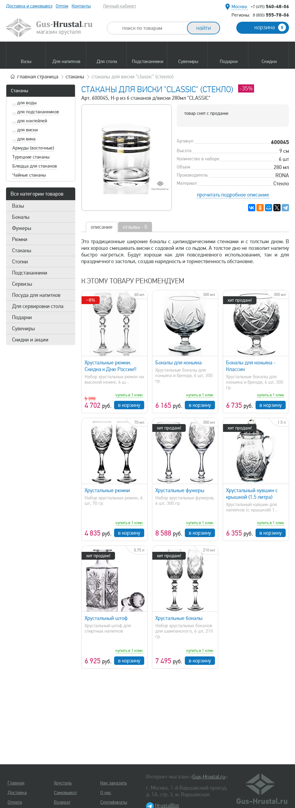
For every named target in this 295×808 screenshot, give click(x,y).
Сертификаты (113, 802)
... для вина (24, 139)
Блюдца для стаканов (34, 166)
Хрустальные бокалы (179, 618)
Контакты (81, 6)
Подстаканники (29, 272)
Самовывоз (65, 793)
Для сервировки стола (38, 306)
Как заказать (113, 783)
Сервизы (22, 284)
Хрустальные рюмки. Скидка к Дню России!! (110, 366)
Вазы (18, 206)
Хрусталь (63, 783)
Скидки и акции (30, 339)
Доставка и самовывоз (29, 6)
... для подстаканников (35, 112)
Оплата (15, 802)
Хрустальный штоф (106, 618)
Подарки (22, 317)
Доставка (17, 793)
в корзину (129, 405)
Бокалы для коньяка (178, 362)
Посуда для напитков (36, 295)
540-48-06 (270, 6)
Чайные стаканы (29, 175)
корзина (270, 27)
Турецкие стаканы (30, 157)
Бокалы (21, 217)
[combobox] (152, 28)
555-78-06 (271, 15)
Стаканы (19, 91)
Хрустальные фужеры (179, 490)
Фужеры (21, 228)
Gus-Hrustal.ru (208, 776)
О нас (105, 793)
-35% (246, 88)
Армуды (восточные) (33, 148)
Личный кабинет (119, 6)
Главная (16, 783)
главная (37, 76)
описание (102, 227)
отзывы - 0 (135, 227)
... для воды (24, 103)
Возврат (62, 802)
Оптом (62, 6)
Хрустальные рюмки (107, 490)
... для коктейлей (29, 121)
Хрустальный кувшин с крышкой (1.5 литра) (252, 493)
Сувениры (23, 328)
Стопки (20, 261)
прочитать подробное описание (233, 194)
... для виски (25, 130)
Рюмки (19, 239)
